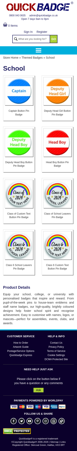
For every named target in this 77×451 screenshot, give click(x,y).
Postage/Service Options (20, 351)
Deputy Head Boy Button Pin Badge (18, 164)
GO (53, 39)
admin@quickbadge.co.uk (43, 15)
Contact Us (56, 342)
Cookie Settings (56, 355)
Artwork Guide (21, 346)
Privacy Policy (56, 346)
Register (42, 31)
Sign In (28, 31)
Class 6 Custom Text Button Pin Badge (57, 267)
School (50, 57)
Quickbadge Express (20, 355)
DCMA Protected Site (56, 359)
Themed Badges (32, 57)
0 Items (10, 25)
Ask (38, 390)
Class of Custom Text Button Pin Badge (18, 215)
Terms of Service (56, 351)
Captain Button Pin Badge (19, 112)
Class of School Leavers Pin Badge (57, 215)
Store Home (10, 57)
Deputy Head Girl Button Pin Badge (57, 112)
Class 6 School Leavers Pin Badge (19, 267)
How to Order (21, 342)
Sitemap (54, 442)
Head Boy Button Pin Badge (57, 164)
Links (63, 442)
